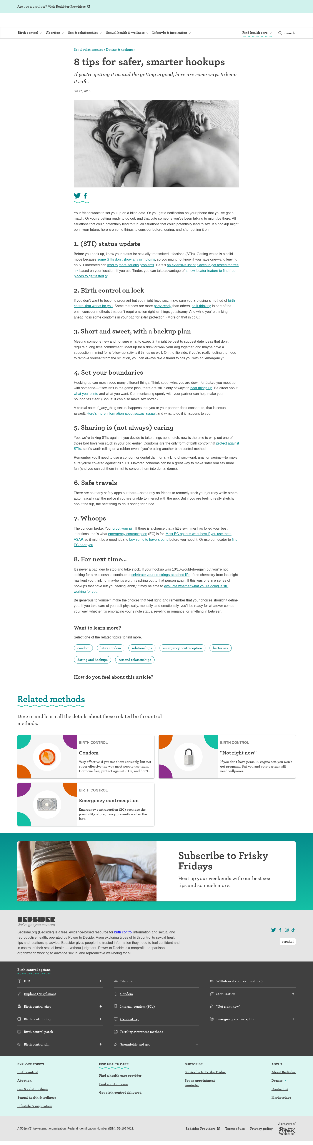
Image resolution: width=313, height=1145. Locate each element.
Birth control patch (38, 1044)
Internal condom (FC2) (137, 1019)
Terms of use (235, 1141)
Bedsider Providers (71, 6)
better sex (220, 660)
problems (147, 278)
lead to (112, 278)
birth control (123, 945)
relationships (142, 660)
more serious (129, 278)
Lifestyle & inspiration (34, 1118)
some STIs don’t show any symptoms (126, 272)
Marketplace (281, 1110)
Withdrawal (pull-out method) (239, 994)
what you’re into (86, 406)
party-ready (162, 318)
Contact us (279, 1102)
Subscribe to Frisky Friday (205, 1085)
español (288, 7)
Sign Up (254, 7)
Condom (126, 1006)
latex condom (110, 660)
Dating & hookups (119, 62)
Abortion (24, 1093)
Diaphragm (128, 994)
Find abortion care (113, 1096)
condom (83, 660)
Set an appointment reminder (200, 1095)
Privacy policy (261, 1141)
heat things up (201, 400)
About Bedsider (283, 1085)
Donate (277, 1093)
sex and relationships (135, 672)
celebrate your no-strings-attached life (161, 587)
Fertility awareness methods (141, 1044)
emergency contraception (127, 546)
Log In (268, 7)
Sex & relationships (88, 62)
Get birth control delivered (120, 1105)
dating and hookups (92, 672)
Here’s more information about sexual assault (121, 426)
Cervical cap (129, 1032)
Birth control (27, 1085)
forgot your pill (122, 541)
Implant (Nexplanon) (40, 1006)
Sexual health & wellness (36, 1110)
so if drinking (201, 318)
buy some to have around (148, 552)
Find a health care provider (120, 1088)
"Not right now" (228, 1019)
